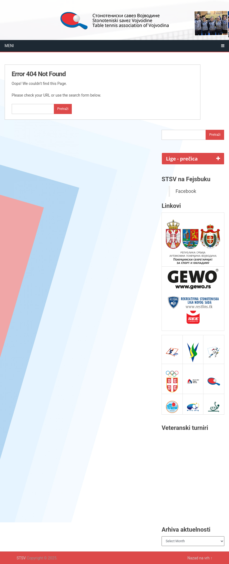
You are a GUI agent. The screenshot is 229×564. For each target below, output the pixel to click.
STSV (21, 558)
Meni (9, 46)
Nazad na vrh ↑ (199, 558)
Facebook (185, 191)
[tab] (193, 158)
